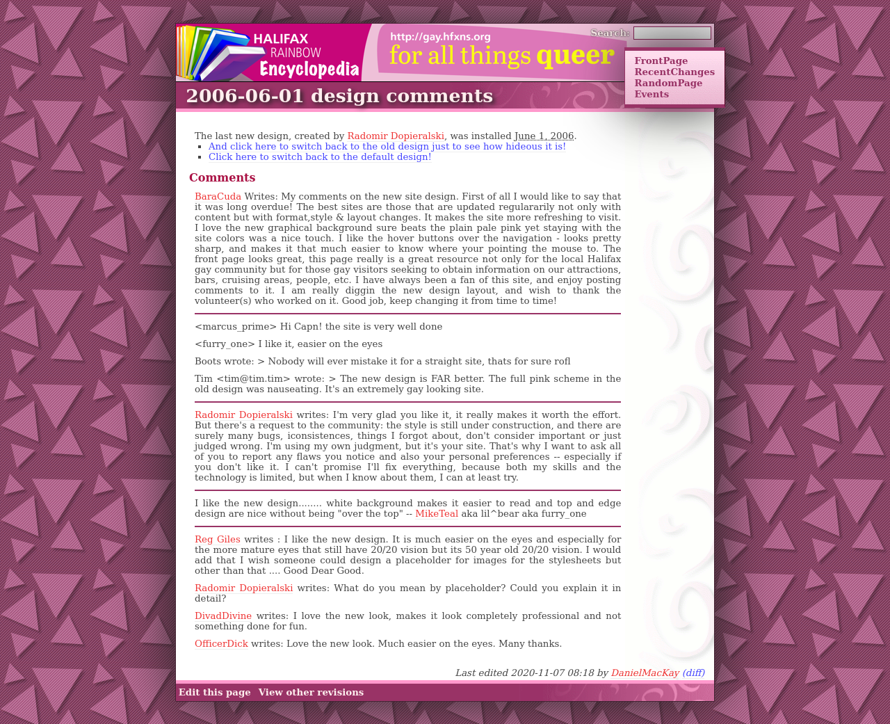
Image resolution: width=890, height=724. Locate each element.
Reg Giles (218, 539)
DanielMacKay (644, 673)
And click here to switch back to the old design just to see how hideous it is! (387, 146)
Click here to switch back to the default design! (320, 157)
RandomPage (668, 82)
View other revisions (311, 692)
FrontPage (661, 60)
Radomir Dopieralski (395, 136)
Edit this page (215, 692)
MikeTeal (436, 513)
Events (651, 93)
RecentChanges (674, 71)
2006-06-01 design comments (339, 95)
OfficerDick (221, 643)
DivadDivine (223, 616)
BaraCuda (218, 196)
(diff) (693, 673)
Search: (611, 32)
